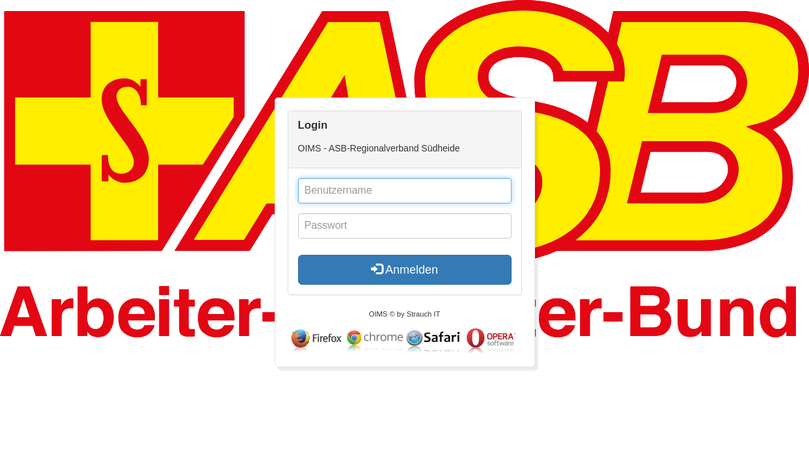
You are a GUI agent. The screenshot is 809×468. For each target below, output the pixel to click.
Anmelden (404, 269)
